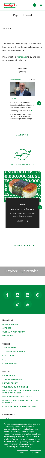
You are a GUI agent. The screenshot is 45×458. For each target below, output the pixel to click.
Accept (22, 452)
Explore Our (25, 270)
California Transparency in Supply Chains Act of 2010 (20, 392)
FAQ (4, 359)
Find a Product (10, 363)
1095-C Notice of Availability (17, 397)
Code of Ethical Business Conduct (20, 407)
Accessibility (9, 348)
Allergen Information (14, 352)
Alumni (5, 419)
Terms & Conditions (12, 379)
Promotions (8, 375)
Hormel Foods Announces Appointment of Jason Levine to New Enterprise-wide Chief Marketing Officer (22, 106)
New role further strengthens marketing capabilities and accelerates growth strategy (21, 116)
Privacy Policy (10, 383)
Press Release (15, 79)
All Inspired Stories (22, 245)
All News (22, 135)
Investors (7, 336)
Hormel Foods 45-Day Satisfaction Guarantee (20, 402)
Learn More (22, 221)
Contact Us (8, 355)
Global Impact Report (13, 332)
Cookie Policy (9, 446)
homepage (22, 57)
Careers (6, 328)
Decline (36, 452)
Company (13, 98)
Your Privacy (15, 386)
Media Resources (11, 324)
